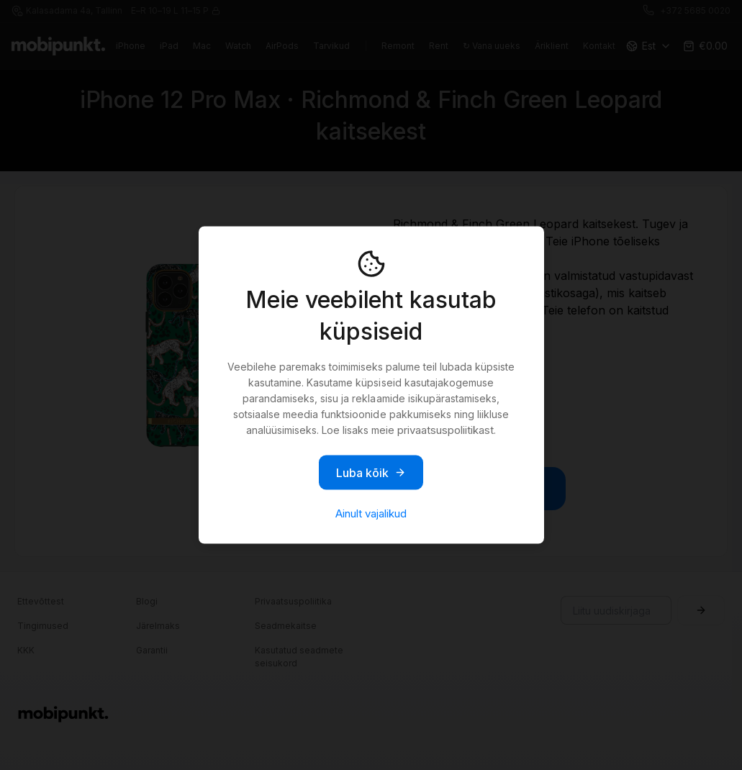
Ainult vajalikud (371, 513)
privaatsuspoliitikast (445, 430)
